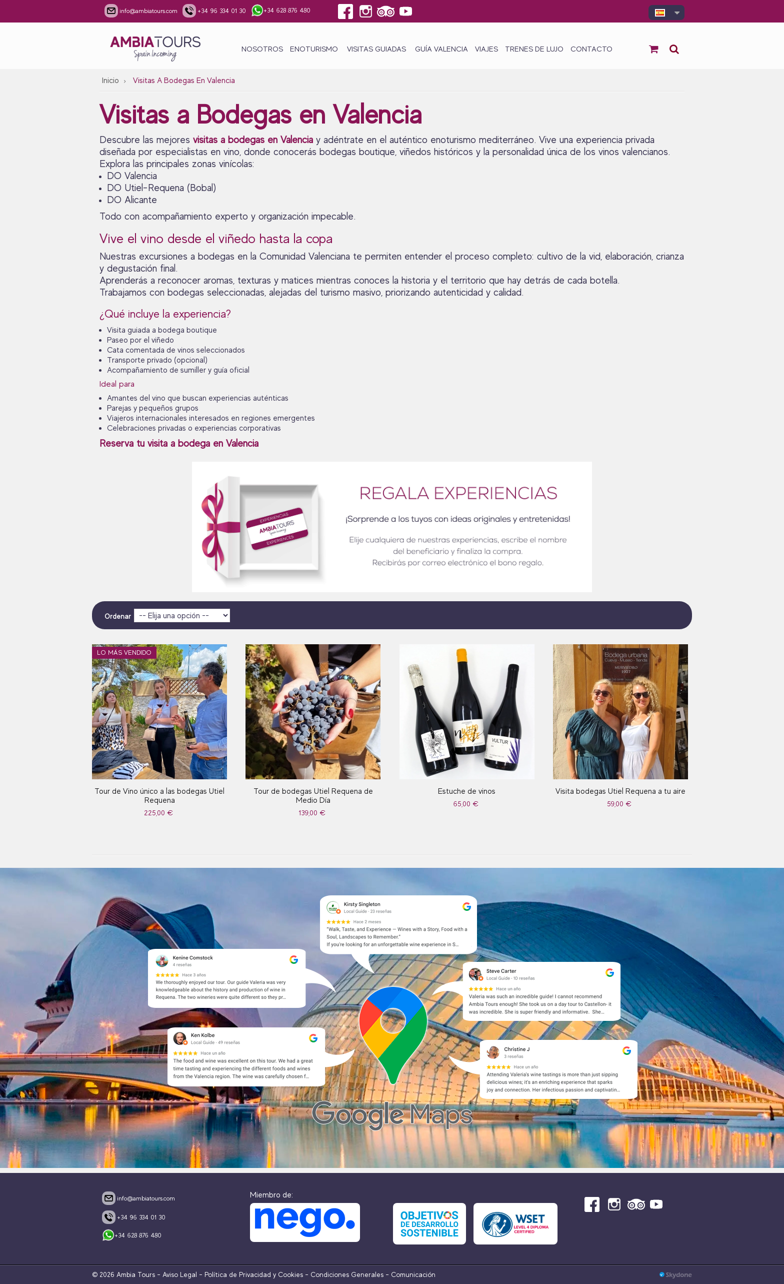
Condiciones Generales (347, 1274)
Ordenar (117, 616)
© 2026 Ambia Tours (124, 1274)
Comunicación (413, 1274)
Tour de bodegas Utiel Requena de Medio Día (313, 796)
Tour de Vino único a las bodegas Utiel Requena (159, 796)
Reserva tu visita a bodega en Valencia (181, 443)
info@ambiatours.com (138, 1198)
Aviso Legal (179, 1274)
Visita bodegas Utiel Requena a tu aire (621, 791)
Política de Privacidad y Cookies (253, 1274)
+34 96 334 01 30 (134, 1217)
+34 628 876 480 (132, 1236)
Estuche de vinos (467, 791)
